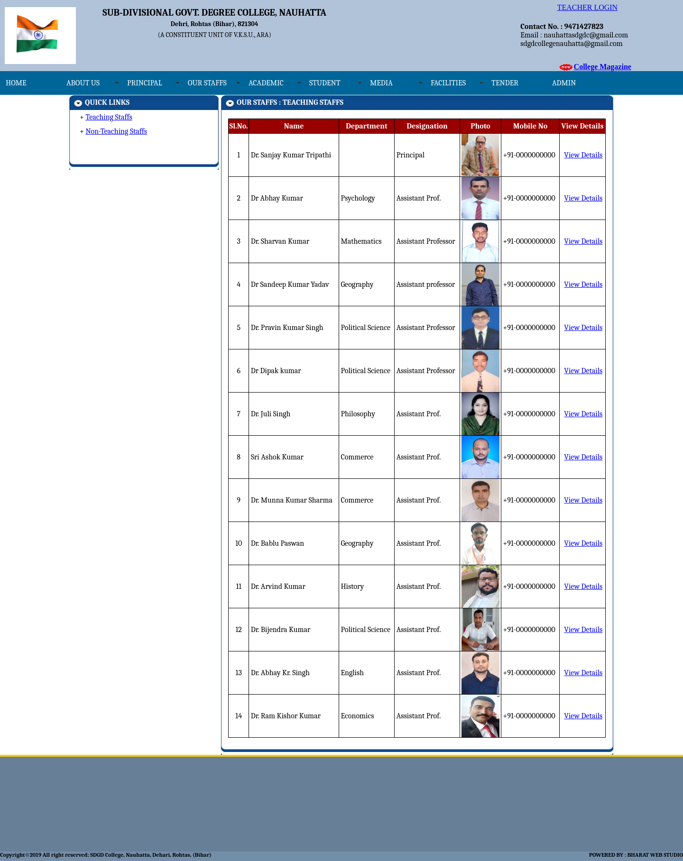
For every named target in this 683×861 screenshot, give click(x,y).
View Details (583, 155)
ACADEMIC (266, 83)
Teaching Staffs (108, 117)
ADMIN (564, 83)
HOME (16, 83)
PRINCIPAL (144, 83)
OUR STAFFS (207, 83)
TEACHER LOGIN (587, 7)
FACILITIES (448, 83)
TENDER (504, 83)
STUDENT (325, 83)
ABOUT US (83, 83)
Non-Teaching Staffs (116, 131)
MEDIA (381, 83)
